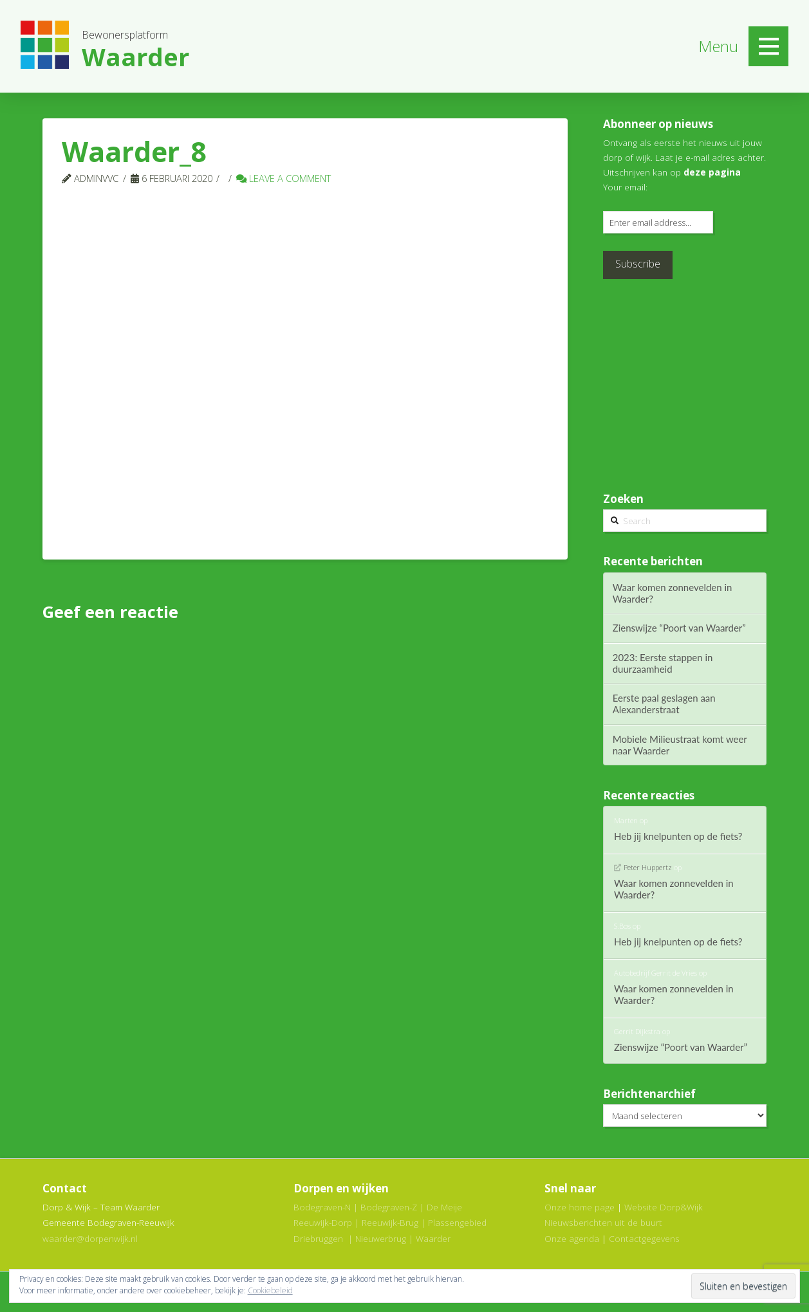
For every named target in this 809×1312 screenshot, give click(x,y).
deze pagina (712, 172)
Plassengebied (457, 1222)
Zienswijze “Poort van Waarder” (679, 627)
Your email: (625, 187)
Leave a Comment (283, 178)
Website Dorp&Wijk (663, 1207)
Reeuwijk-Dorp (322, 1222)
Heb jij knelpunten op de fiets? (678, 836)
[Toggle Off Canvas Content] (768, 46)
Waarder (433, 1238)
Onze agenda (571, 1238)
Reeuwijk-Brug (390, 1222)
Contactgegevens (644, 1238)
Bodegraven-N (322, 1207)
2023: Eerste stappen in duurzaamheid (663, 663)
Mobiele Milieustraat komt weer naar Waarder (680, 744)
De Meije (444, 1207)
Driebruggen (318, 1238)
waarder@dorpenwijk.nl (90, 1238)
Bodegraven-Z (388, 1207)
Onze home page (579, 1207)
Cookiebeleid (270, 1290)
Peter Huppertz (648, 867)
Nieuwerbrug (380, 1238)
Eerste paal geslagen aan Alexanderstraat (664, 703)
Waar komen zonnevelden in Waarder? (672, 593)
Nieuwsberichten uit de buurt (603, 1222)
